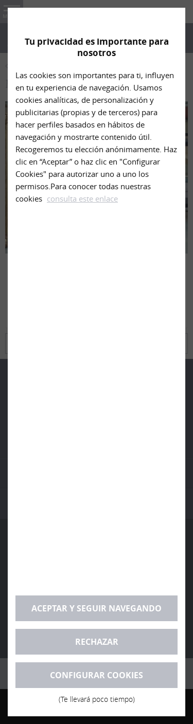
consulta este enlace (82, 198)
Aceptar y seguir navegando (96, 608)
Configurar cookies (96, 678)
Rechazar (96, 641)
